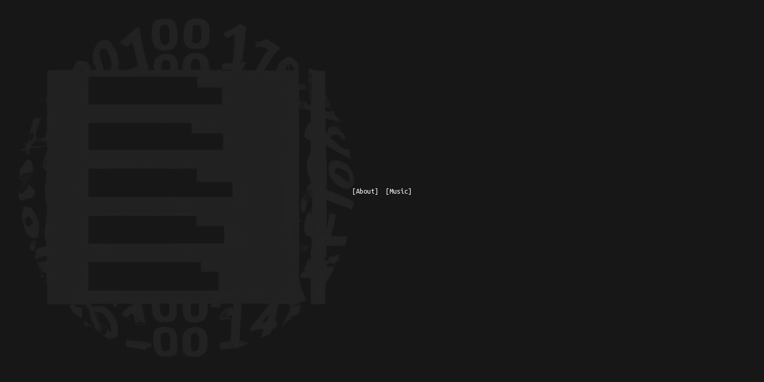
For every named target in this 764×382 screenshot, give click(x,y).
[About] (365, 191)
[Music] (399, 191)
